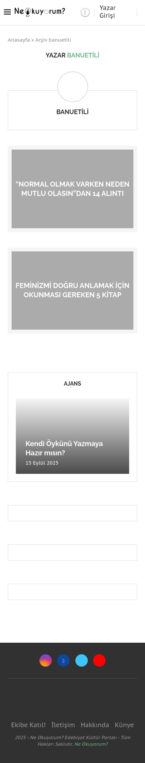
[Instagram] (45, 660)
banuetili (72, 112)
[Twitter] (81, 660)
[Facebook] (63, 660)
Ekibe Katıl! (28, 725)
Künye (124, 725)
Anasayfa (19, 40)
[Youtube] (99, 660)
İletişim (63, 725)
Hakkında (95, 725)
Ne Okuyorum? (90, 744)
